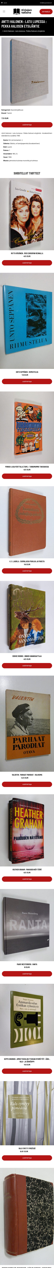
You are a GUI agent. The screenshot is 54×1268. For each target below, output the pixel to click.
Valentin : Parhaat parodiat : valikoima (27, 775)
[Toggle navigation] (4, 11)
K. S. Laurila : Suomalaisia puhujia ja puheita (27, 561)
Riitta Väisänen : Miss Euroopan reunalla (27, 253)
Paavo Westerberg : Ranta (27, 964)
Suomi (5, 3)
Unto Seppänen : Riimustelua (27, 372)
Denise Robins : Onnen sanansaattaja (27, 656)
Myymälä (46, 12)
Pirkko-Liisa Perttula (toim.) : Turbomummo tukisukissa (27, 466)
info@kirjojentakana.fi (46, 3)
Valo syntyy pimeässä (27, 1148)
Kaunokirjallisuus (17, 110)
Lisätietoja (27, 125)
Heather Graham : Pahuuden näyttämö (27, 869)
